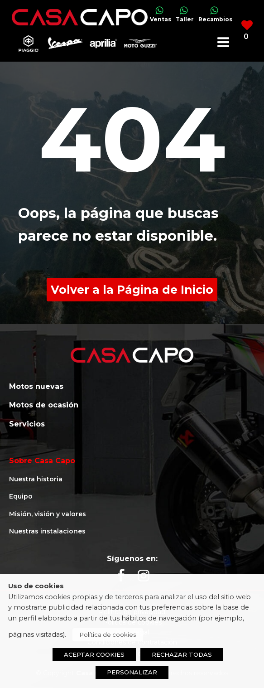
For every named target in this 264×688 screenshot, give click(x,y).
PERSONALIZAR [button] (132, 672)
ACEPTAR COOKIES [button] (94, 654)
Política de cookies (108, 634)
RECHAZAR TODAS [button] (182, 654)
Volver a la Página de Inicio (132, 289)
